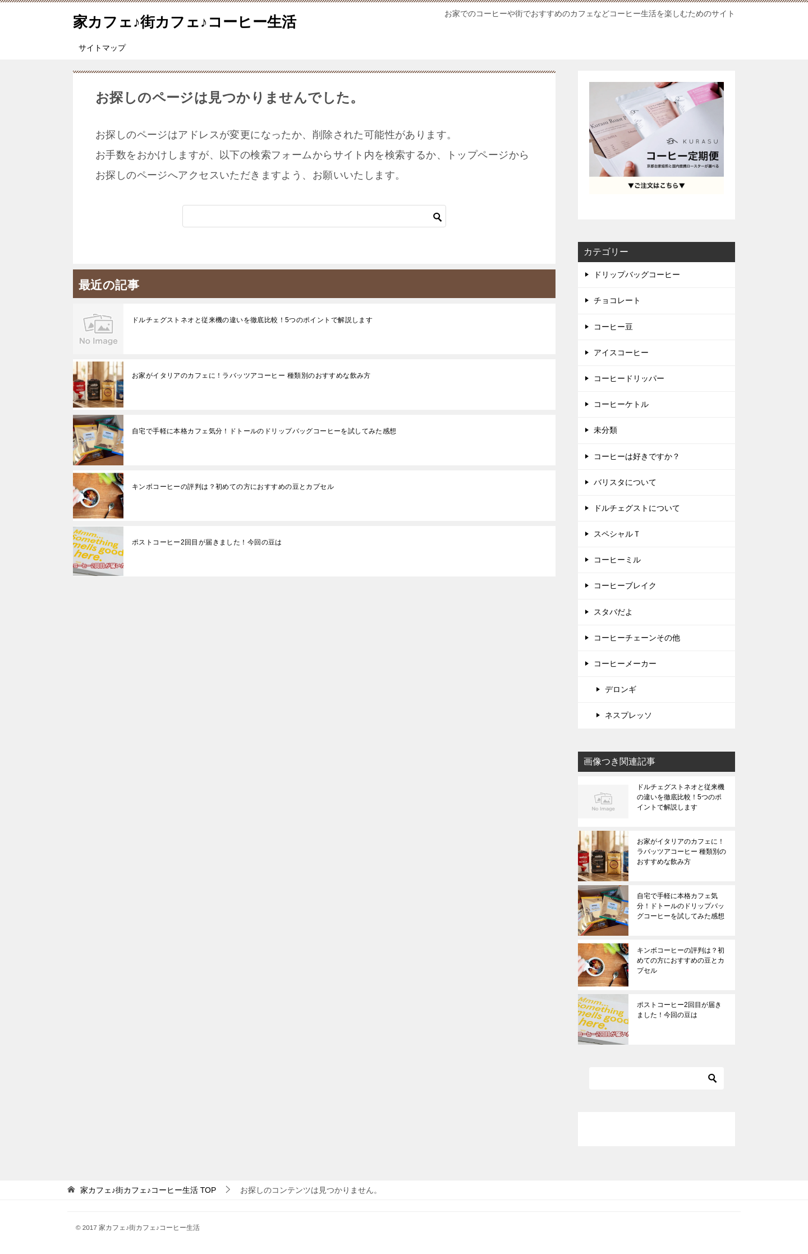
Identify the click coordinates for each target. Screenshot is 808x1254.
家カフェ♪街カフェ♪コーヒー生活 (201, 19)
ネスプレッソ (628, 715)
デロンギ (620, 689)
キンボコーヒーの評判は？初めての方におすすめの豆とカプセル (233, 487)
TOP (148, 1190)
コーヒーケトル (621, 404)
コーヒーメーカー (625, 663)
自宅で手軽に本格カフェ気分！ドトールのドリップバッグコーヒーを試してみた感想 (264, 431)
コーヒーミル (617, 559)
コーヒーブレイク (625, 585)
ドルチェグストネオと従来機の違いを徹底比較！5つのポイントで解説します (252, 320)
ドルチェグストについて (637, 508)
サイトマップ (102, 47)
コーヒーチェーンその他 (637, 637)
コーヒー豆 (613, 326)
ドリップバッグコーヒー (637, 274)
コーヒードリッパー (629, 378)
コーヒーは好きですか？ (637, 456)
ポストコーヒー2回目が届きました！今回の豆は (207, 542)
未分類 (605, 429)
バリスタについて (625, 482)
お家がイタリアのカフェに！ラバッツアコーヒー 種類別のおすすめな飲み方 (251, 375)
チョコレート (617, 300)
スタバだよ (613, 611)
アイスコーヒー (621, 352)
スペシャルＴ (617, 533)
